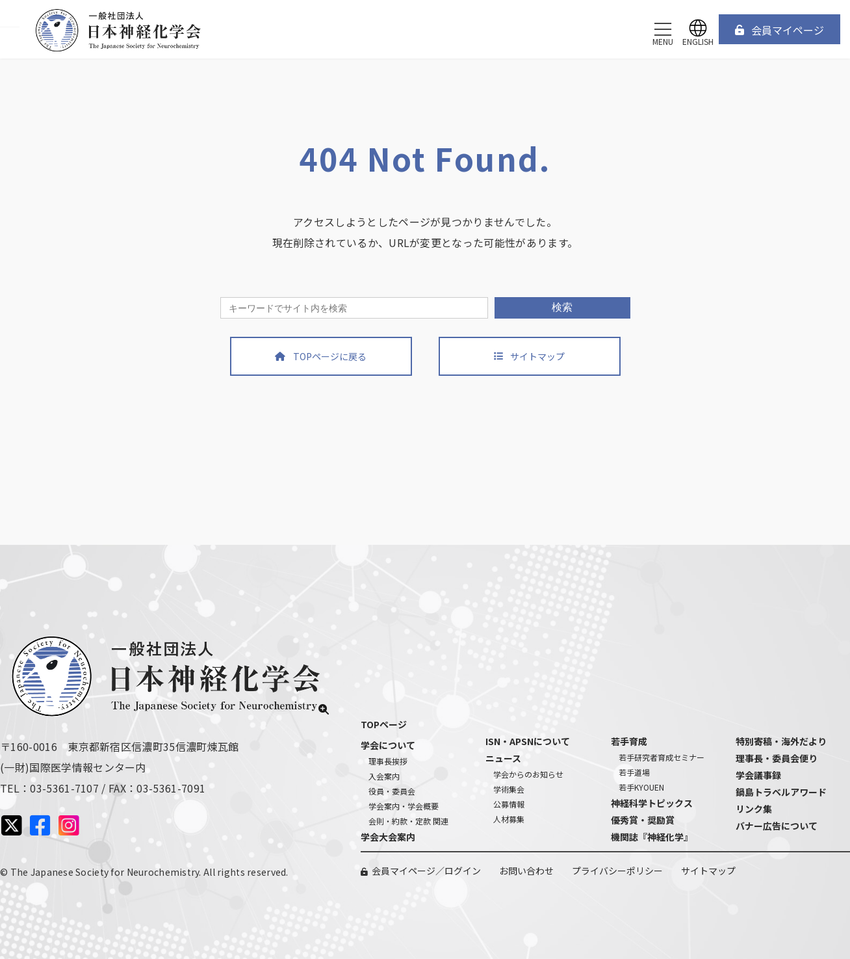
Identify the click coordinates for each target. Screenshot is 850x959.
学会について (388, 745)
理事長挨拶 (387, 761)
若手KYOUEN (641, 787)
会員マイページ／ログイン (426, 870)
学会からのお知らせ (528, 774)
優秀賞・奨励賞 (643, 819)
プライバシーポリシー (617, 870)
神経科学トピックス (652, 802)
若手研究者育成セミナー (661, 757)
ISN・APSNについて (527, 741)
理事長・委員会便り (777, 758)
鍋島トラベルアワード (781, 791)
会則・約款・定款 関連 (408, 820)
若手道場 (634, 772)
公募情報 (508, 803)
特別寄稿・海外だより (781, 741)
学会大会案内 (388, 836)
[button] (779, 29)
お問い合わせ (526, 870)
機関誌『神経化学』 (652, 836)
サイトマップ (708, 870)
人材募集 (508, 818)
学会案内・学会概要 (403, 805)
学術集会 (508, 789)
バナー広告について (777, 825)
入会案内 (384, 776)
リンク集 (754, 808)
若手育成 (629, 741)
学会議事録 (758, 775)
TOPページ (384, 724)
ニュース (503, 758)
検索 (562, 307)
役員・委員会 (391, 790)
